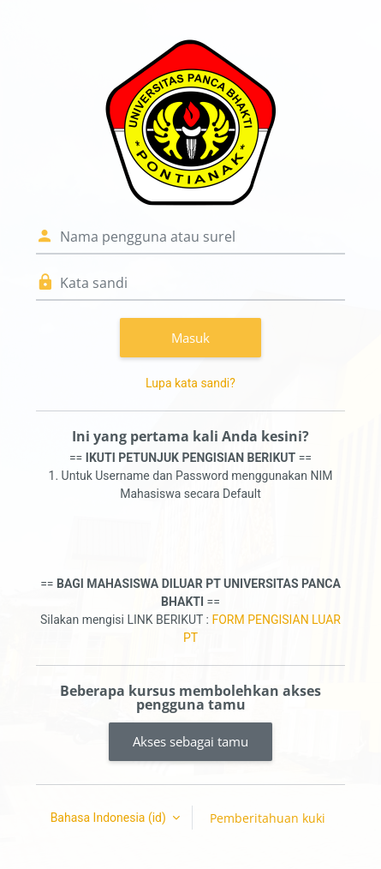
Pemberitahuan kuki (267, 818)
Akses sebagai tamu (190, 741)
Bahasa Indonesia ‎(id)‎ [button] (110, 817)
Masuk (190, 337)
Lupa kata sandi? (190, 383)
